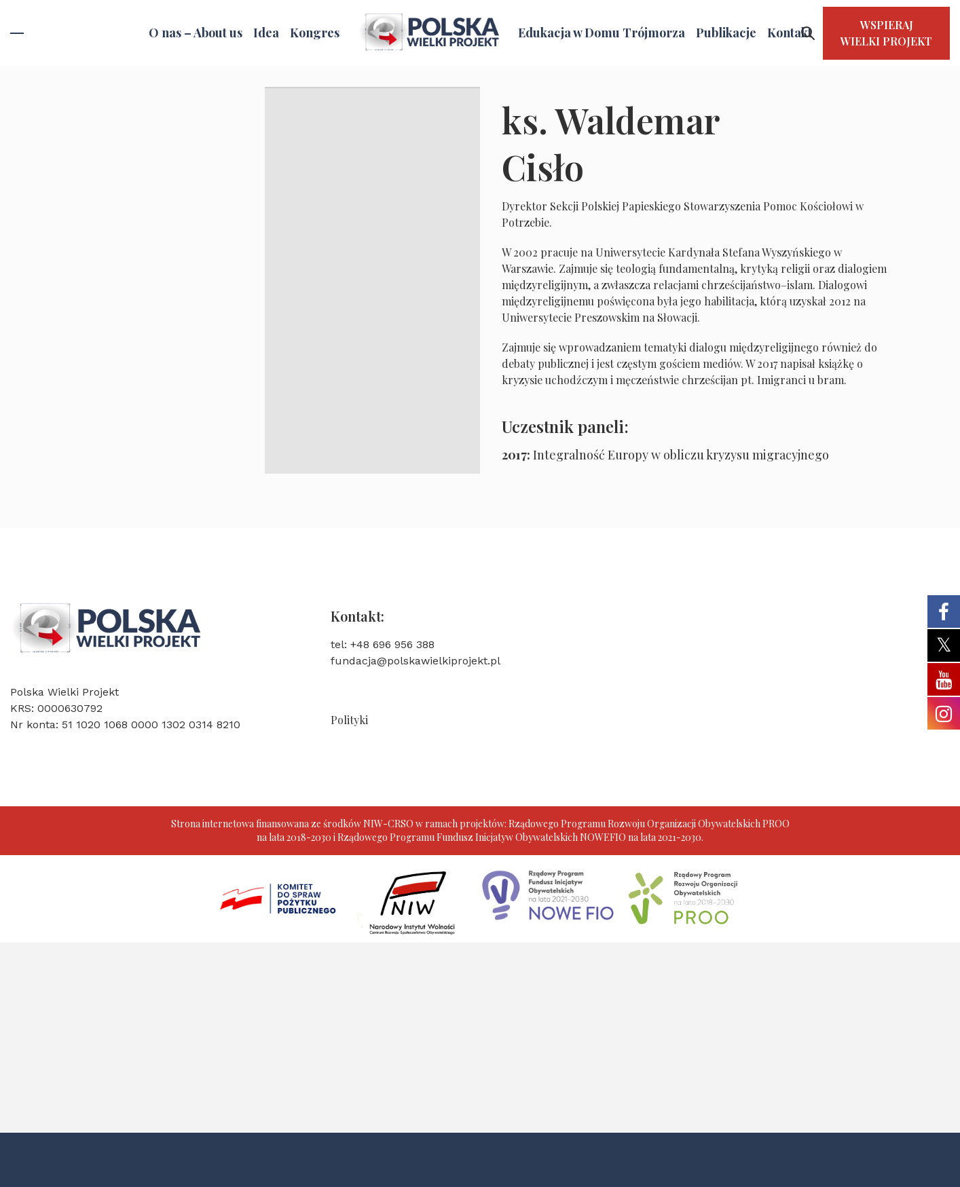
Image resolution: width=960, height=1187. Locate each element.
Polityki (349, 720)
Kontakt (789, 32)
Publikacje (726, 32)
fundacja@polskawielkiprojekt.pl (415, 660)
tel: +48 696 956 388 (383, 644)
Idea (266, 32)
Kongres (314, 32)
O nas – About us (195, 32)
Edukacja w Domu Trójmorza (601, 32)
